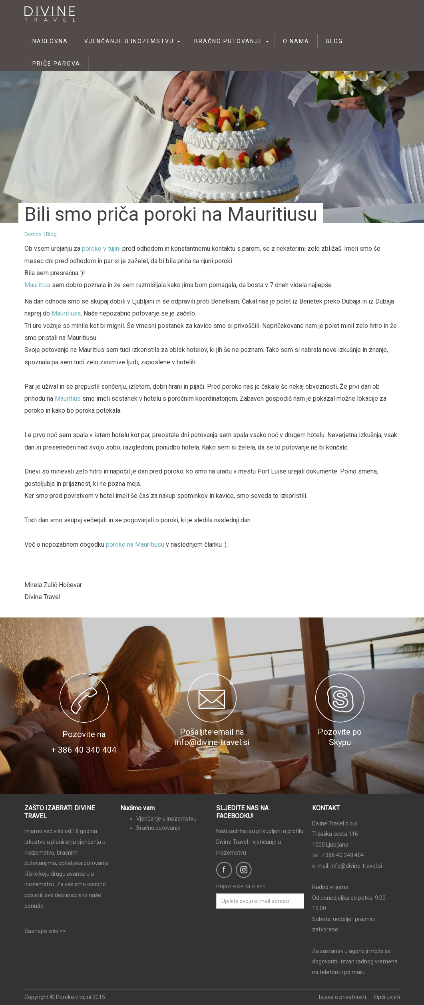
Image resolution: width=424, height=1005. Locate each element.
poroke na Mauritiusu (136, 544)
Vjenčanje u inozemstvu (129, 41)
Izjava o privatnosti (342, 997)
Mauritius (37, 285)
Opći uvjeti (387, 997)
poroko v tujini (101, 248)
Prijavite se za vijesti (240, 886)
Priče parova (56, 63)
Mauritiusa (66, 313)
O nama (296, 41)
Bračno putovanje (228, 41)
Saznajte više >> (45, 931)
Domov (32, 234)
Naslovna (50, 41)
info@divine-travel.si (356, 866)
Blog (334, 41)
